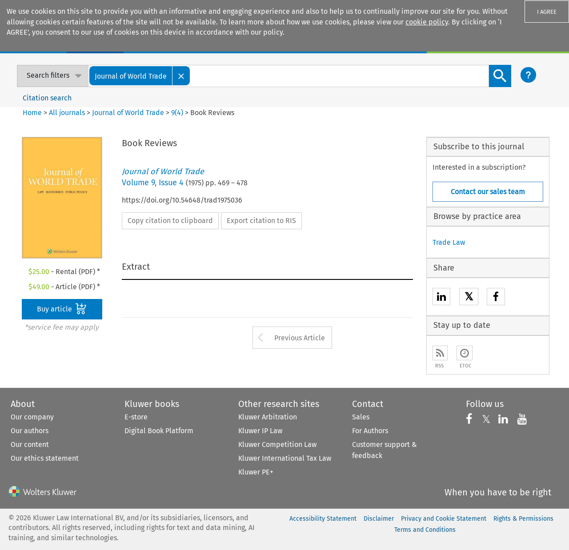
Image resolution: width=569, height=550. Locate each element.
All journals (68, 112)
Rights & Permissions (523, 518)
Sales (360, 417)
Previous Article (299, 338)
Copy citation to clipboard (170, 220)
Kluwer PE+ (255, 472)
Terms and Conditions (425, 530)
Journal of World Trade (128, 112)
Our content (30, 444)
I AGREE (547, 11)
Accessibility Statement (323, 518)
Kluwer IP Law (260, 430)
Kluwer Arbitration (267, 417)
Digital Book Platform (158, 430)
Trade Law (449, 242)
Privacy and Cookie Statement (443, 518)
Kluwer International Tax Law (284, 458)
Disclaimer (379, 518)
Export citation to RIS (261, 220)
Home (32, 112)
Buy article (62, 309)
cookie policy (426, 22)
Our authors (29, 430)
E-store (136, 417)
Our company (32, 417)
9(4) (177, 112)
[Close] (181, 76)
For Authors (370, 430)
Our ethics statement (45, 458)
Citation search (47, 98)
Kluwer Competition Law (277, 444)
